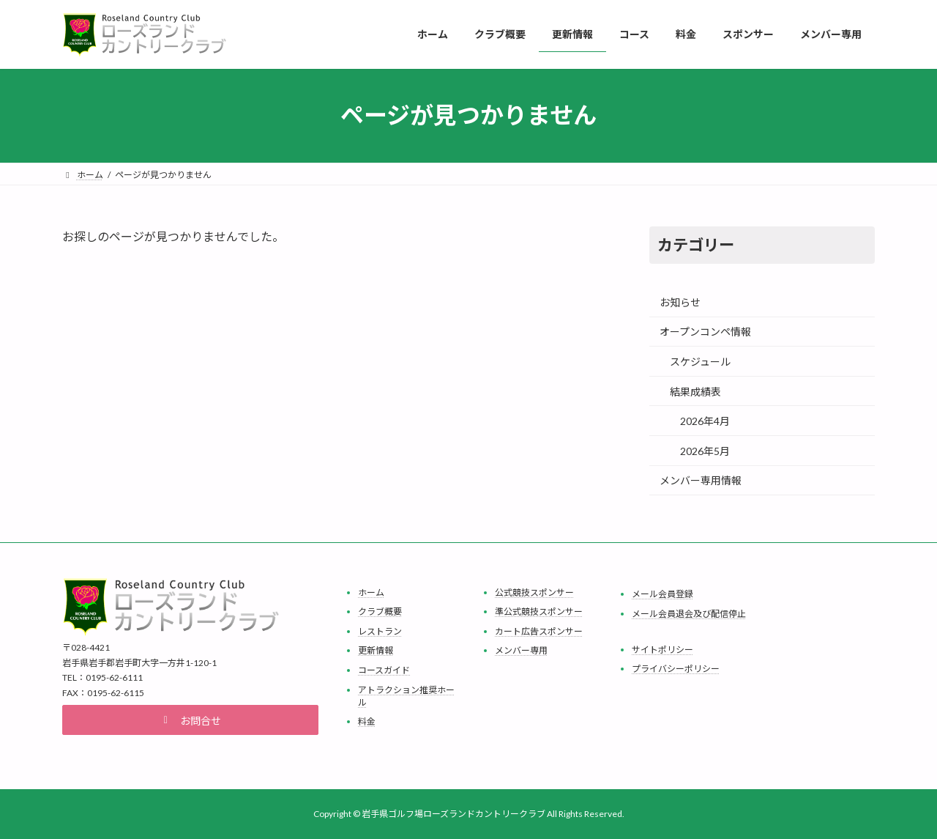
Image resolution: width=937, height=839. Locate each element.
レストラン (380, 631)
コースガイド (384, 670)
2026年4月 (705, 421)
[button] (190, 720)
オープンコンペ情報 (705, 331)
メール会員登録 (662, 593)
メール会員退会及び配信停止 (689, 612)
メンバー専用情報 (701, 480)
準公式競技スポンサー (539, 611)
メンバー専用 (521, 650)
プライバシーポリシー (676, 668)
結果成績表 (695, 391)
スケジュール (700, 361)
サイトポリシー (662, 648)
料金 (367, 721)
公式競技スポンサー (534, 591)
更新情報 (375, 650)
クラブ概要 (380, 611)
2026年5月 (705, 450)
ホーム (371, 591)
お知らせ (680, 301)
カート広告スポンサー (539, 631)
